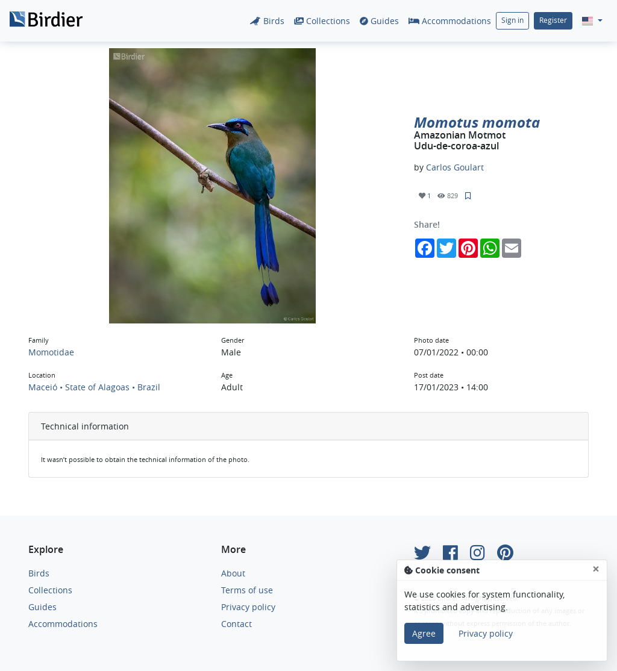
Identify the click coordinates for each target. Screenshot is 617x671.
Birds (267, 21)
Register (553, 20)
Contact (236, 623)
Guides (379, 21)
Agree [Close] (424, 633)
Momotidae (51, 352)
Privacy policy (248, 607)
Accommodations (450, 21)
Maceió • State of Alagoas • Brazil (94, 387)
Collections (322, 21)
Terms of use (247, 590)
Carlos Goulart (455, 167)
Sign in (512, 20)
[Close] (596, 569)
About (233, 573)
